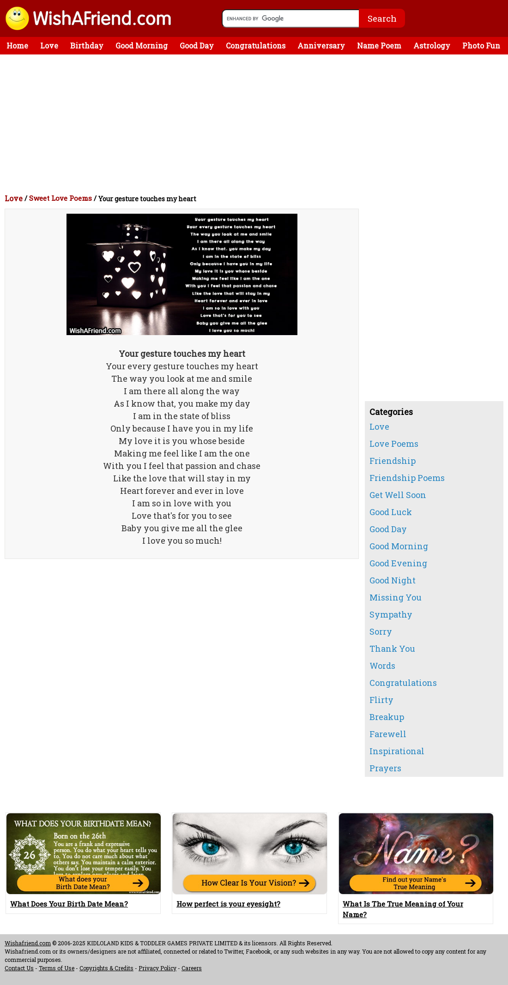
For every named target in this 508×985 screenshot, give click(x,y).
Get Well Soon (397, 494)
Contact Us (19, 968)
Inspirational (396, 751)
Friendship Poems (407, 477)
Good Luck (390, 511)
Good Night (392, 580)
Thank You (392, 648)
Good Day (197, 45)
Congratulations (255, 45)
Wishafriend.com (28, 943)
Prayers (385, 768)
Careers (191, 968)
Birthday (86, 45)
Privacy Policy (157, 968)
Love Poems (393, 443)
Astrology (431, 45)
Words (382, 665)
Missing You (395, 597)
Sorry (380, 631)
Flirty (381, 699)
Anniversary (321, 45)
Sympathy (390, 614)
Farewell (387, 733)
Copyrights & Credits (106, 968)
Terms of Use (56, 968)
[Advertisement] (256, 123)
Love (49, 45)
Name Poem (379, 45)
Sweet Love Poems (60, 198)
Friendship (392, 460)
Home (17, 45)
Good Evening (398, 563)
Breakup (386, 716)
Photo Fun (481, 45)
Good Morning (141, 45)
